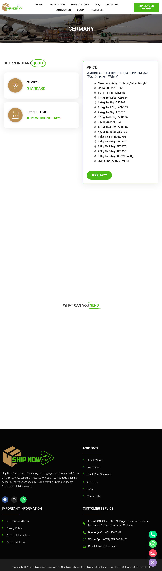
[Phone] (153, 534)
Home (39, 4)
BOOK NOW (104, 175)
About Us (112, 4)
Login (81, 9)
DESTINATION (57, 4)
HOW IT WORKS (80, 4)
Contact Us (63, 9)
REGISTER (97, 9)
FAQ (97, 4)
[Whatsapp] (153, 544)
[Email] (153, 553)
